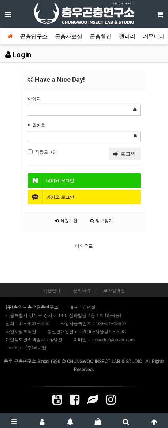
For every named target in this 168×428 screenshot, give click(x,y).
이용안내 (51, 290)
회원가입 (66, 220)
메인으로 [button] (84, 246)
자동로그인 (42, 152)
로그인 (124, 154)
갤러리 (127, 36)
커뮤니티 (154, 36)
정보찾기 (101, 220)
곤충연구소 (34, 36)
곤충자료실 (68, 36)
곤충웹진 (101, 36)
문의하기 (82, 290)
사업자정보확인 (20, 331)
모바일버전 (114, 290)
